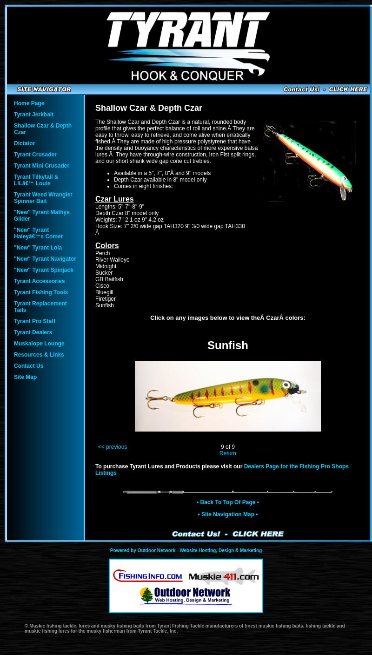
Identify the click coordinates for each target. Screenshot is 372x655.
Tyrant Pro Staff (34, 321)
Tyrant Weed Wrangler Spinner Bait (43, 197)
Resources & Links (39, 354)
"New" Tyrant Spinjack (43, 270)
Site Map (25, 377)
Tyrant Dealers (33, 332)
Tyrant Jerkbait (33, 114)
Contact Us (28, 366)
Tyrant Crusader (35, 154)
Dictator (24, 143)
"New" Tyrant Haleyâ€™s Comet (38, 233)
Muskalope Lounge (39, 343)
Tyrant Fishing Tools (41, 292)
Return (227, 453)
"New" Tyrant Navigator (45, 259)
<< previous (112, 447)
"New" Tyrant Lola (38, 247)
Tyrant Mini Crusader (41, 165)
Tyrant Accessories (39, 281)
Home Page (29, 103)
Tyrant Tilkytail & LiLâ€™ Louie (36, 180)
